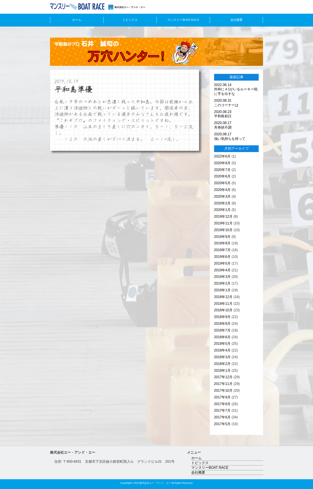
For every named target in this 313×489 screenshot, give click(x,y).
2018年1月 (222, 370)
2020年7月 (222, 170)
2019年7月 (222, 250)
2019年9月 (222, 237)
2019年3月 (222, 276)
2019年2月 (222, 283)
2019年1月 (222, 290)
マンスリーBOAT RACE (183, 20)
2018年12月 (223, 297)
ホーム (76, 20)
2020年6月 (222, 176)
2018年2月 (222, 364)
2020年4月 (222, 190)
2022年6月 (222, 156)
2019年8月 (222, 243)
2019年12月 (223, 216)
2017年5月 (222, 424)
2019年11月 (223, 223)
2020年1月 (222, 210)
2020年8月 (222, 163)
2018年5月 (222, 343)
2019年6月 (222, 257)
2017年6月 (222, 417)
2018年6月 (222, 337)
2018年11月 (223, 303)
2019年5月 (222, 263)
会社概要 (236, 20)
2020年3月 (222, 196)
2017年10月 (223, 390)
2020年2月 (222, 203)
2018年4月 (222, 350)
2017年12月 (223, 377)
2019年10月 (223, 230)
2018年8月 (222, 323)
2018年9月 (222, 317)
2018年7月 (222, 330)
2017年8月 (222, 404)
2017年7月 (222, 410)
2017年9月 (222, 397)
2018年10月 (223, 310)
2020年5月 (222, 183)
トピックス (130, 20)
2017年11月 (223, 384)
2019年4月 (222, 270)
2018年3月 (222, 357)
